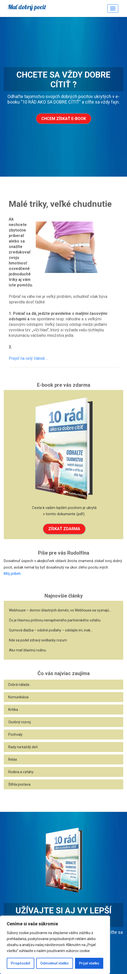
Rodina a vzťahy (21, 772)
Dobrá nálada (18, 685)
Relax (12, 759)
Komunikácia (18, 697)
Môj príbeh (12, 573)
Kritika (13, 710)
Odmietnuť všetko (54, 963)
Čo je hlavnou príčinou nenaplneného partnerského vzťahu (54, 620)
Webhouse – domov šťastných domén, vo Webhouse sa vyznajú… (60, 610)
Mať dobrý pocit (27, 7)
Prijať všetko (89, 963)
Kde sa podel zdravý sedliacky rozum (38, 640)
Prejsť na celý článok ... (28, 358)
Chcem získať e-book (63, 118)
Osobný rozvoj (19, 722)
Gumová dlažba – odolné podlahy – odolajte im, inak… (51, 630)
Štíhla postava (19, 784)
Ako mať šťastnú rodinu (27, 650)
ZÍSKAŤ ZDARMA (64, 528)
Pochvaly (15, 734)
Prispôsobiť (20, 963)
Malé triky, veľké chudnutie (60, 204)
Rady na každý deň (23, 747)
